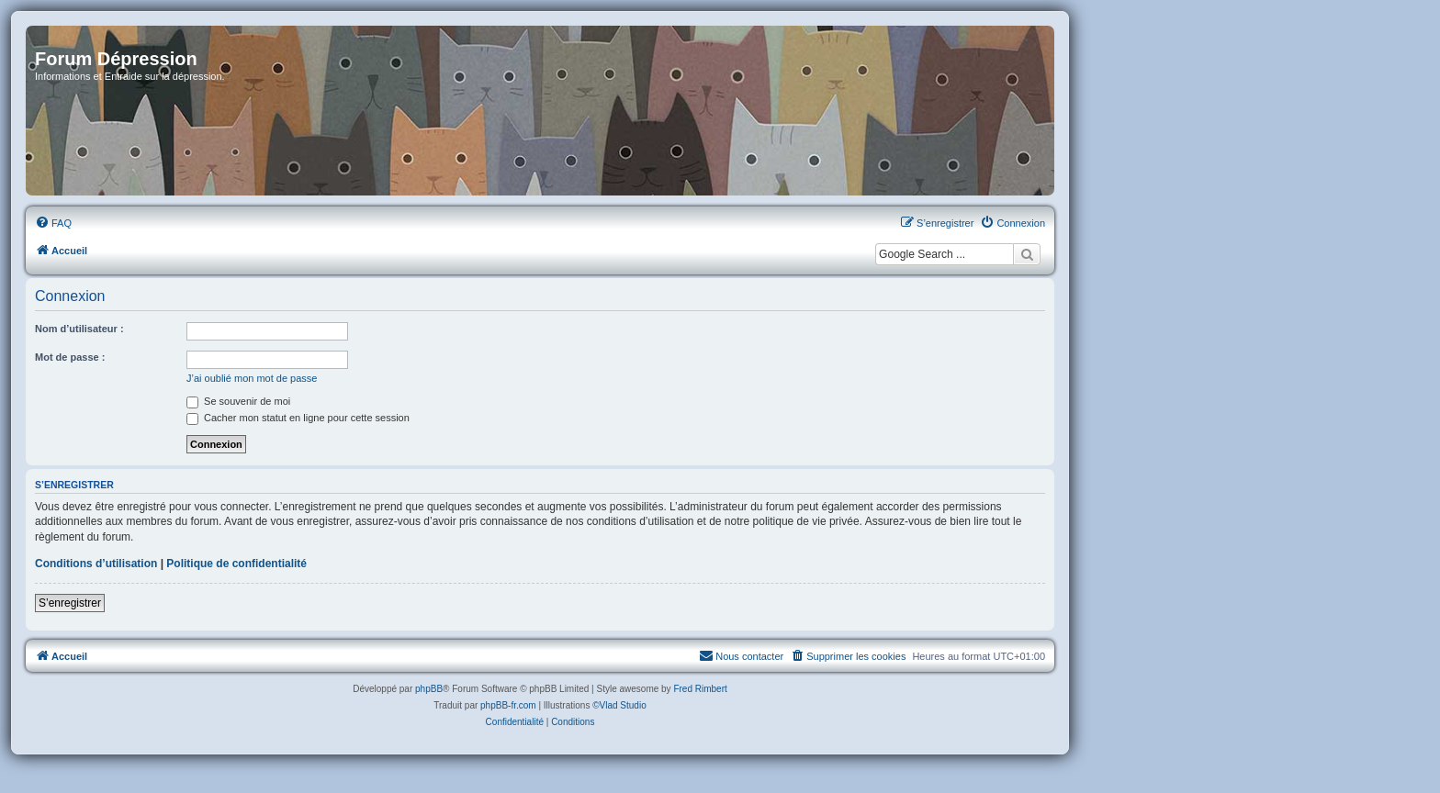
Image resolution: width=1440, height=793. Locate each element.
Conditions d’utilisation (96, 563)
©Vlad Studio (619, 705)
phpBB (429, 689)
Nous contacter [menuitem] (741, 655)
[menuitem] (53, 223)
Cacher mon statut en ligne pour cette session (298, 417)
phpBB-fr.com (508, 705)
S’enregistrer (70, 603)
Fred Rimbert (699, 689)
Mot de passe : (70, 357)
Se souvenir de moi (238, 401)
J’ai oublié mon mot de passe (251, 378)
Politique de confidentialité (236, 563)
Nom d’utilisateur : (79, 328)
